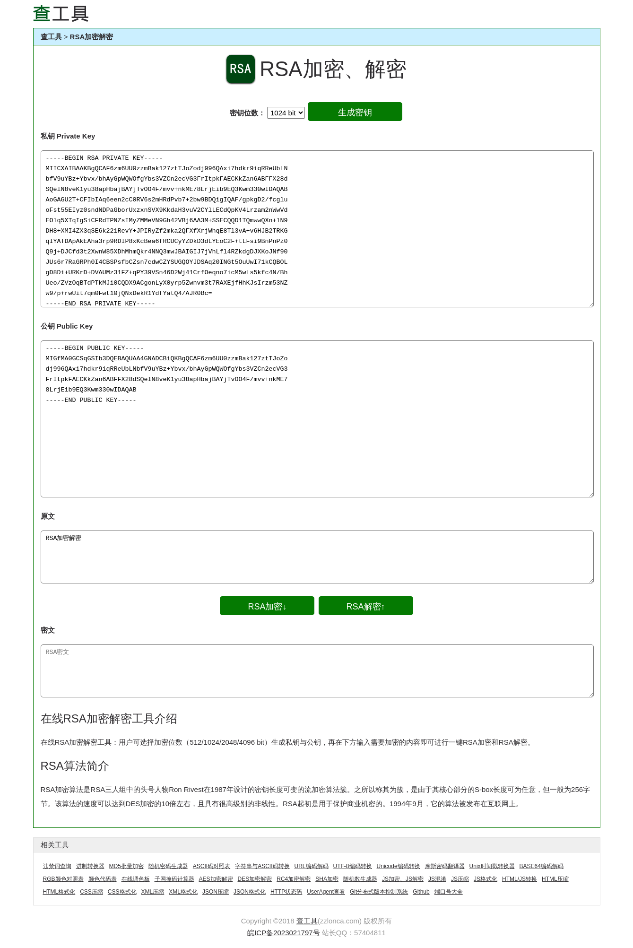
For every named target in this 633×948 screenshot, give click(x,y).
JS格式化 (485, 879)
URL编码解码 (312, 866)
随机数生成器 (360, 879)
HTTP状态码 (286, 891)
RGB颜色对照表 (63, 879)
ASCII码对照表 (211, 866)
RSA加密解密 (91, 37)
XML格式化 (183, 891)
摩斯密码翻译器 (445, 866)
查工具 (51, 37)
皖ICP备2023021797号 (283, 933)
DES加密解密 (255, 879)
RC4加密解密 (294, 879)
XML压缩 (153, 891)
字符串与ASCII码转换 (262, 866)
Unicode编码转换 (398, 866)
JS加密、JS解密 (403, 879)
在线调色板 (135, 879)
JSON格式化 (250, 891)
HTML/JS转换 (519, 879)
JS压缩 (460, 879)
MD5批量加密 (126, 866)
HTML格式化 (59, 891)
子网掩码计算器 (174, 879)
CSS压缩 (91, 891)
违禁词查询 (57, 866)
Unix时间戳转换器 (492, 866)
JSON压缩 (215, 891)
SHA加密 (326, 879)
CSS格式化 (122, 891)
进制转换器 (90, 866)
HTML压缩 (555, 879)
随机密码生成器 (168, 866)
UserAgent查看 (326, 891)
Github (421, 891)
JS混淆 (437, 879)
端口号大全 (448, 891)
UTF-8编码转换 (352, 866)
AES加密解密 (216, 879)
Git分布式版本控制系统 (379, 891)
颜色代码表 (102, 879)
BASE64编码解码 (542, 866)
